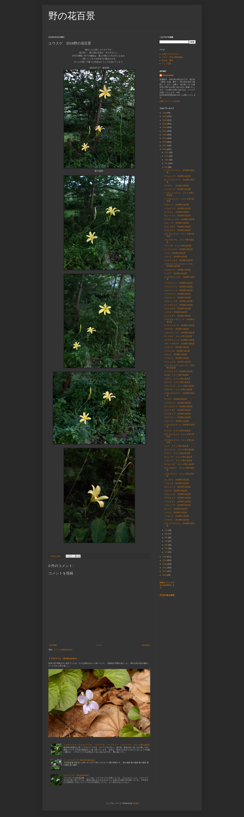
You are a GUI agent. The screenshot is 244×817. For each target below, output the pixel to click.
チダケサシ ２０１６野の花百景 (178, 390)
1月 (166, 552)
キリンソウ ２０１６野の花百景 (178, 457)
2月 (166, 548)
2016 (164, 149)
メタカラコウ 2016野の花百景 (177, 270)
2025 (164, 116)
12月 (167, 152)
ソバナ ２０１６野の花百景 (176, 446)
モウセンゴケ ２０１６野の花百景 (179, 464)
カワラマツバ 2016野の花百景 (177, 417)
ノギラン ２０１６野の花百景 (177, 379)
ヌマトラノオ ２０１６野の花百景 (179, 386)
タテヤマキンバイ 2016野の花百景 (179, 340)
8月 (166, 167)
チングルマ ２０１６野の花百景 (178, 336)
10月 (167, 160)
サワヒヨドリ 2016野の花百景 (177, 230)
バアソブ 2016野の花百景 (175, 257)
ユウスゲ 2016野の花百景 (175, 491)
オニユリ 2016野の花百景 (175, 509)
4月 (166, 541)
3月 (166, 545)
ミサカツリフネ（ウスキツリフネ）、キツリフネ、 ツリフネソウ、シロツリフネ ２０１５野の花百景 (106, 745)
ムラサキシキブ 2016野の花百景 (178, 371)
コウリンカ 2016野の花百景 (176, 421)
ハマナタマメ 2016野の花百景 (177, 501)
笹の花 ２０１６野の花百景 (176, 375)
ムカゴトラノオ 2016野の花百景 (178, 290)
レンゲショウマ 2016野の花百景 (178, 249)
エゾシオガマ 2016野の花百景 (177, 316)
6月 (166, 534)
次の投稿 (53, 645)
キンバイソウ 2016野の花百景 (177, 216)
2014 (164, 560)
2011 (164, 571)
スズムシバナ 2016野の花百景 (177, 494)
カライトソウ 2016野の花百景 (177, 487)
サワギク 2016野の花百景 (175, 399)
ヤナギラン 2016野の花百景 (176, 186)
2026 (164, 113)
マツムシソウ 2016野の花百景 (177, 176)
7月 (166, 530)
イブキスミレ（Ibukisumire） (63, 658)
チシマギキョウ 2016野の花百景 (178, 305)
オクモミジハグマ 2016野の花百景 (179, 219)
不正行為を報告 (167, 595)
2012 (164, 568)
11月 (167, 156)
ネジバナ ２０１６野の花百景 (177, 431)
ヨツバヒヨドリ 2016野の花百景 (178, 406)
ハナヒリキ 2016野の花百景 (176, 483)
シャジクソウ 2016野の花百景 (177, 189)
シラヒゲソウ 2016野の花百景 (177, 208)
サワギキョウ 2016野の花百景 (177, 498)
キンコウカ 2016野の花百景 (176, 480)
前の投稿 (145, 645)
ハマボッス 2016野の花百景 (176, 516)
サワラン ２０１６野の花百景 (177, 453)
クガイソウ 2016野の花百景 (176, 205)
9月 (166, 163)
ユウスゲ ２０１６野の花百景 (177, 382)
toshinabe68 (168, 75)
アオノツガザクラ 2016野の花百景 (179, 344)
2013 (164, 564)
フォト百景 (166, 64)
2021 (164, 131)
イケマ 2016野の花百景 (174, 253)
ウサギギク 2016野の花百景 (176, 329)
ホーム (99, 645)
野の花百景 (71, 16)
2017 (164, 146)
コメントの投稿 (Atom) (62, 650)
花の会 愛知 (167, 60)
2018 (164, 142)
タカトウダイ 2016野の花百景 (177, 227)
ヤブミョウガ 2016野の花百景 (177, 362)
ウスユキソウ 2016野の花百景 (177, 414)
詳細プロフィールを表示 (170, 101)
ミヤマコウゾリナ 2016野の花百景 (179, 333)
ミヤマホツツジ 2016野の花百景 (178, 283)
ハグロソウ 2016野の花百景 (176, 347)
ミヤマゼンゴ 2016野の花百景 (177, 294)
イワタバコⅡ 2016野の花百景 (177, 351)
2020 (164, 135)
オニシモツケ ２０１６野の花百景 (179, 450)
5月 (166, 538)
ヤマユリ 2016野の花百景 (175, 354)
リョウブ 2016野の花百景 (175, 273)
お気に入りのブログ (170, 54)
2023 (164, 124)
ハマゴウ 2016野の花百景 (175, 512)
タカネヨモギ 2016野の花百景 (177, 308)
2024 (164, 120)
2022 (164, 127)
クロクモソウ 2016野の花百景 (177, 298)
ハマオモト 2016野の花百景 (176, 520)
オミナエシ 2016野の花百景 (176, 212)
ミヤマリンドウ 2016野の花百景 (178, 287)
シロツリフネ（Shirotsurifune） (76, 775)
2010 (164, 575)
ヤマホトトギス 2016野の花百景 (178, 260)
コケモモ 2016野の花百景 (175, 312)
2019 (164, 138)
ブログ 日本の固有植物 (172, 57)
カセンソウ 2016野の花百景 (176, 223)
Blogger (136, 803)
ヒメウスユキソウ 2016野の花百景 (179, 325)
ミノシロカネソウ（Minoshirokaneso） (79, 760)
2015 (164, 557)
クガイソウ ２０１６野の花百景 (178, 460)
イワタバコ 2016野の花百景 (176, 358)
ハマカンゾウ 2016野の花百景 (177, 505)
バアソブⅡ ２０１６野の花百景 (177, 246)
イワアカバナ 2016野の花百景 (177, 403)
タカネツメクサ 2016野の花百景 (178, 301)
